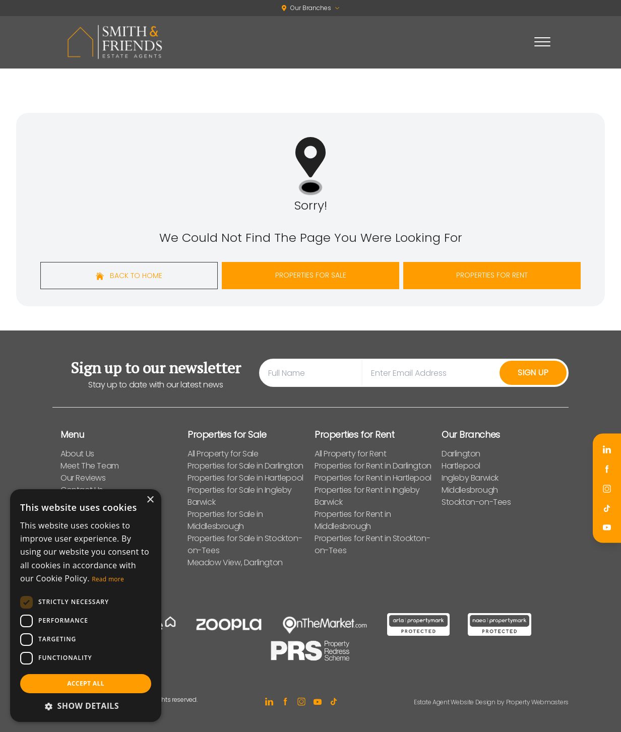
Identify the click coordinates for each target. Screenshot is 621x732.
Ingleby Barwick (470, 478)
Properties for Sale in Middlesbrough (225, 520)
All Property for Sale (223, 453)
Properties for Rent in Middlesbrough (353, 520)
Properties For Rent (492, 275)
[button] (85, 706)
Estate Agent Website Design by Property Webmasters (491, 702)
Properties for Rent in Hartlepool (373, 478)
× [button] (150, 500)
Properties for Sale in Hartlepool (245, 478)
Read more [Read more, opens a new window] (108, 579)
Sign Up (533, 372)
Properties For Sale (310, 275)
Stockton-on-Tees (476, 502)
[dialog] (85, 605)
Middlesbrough (470, 490)
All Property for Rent (351, 453)
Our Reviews (83, 478)
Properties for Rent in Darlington (373, 466)
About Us (77, 453)
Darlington (461, 453)
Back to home (129, 276)
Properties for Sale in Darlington (245, 466)
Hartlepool (461, 466)
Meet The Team (89, 466)
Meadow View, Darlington (235, 562)
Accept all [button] (85, 683)
